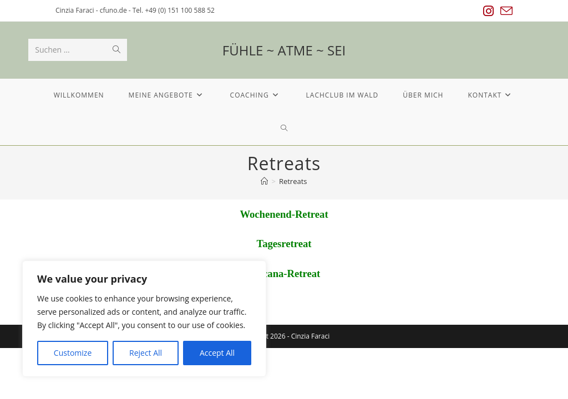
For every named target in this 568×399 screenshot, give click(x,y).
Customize (73, 352)
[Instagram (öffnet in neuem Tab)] (488, 11)
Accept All (217, 352)
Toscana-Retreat (284, 273)
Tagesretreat (283, 243)
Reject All (145, 352)
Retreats (293, 181)
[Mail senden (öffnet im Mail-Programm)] (505, 11)
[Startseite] (264, 181)
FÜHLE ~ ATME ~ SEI (284, 50)
